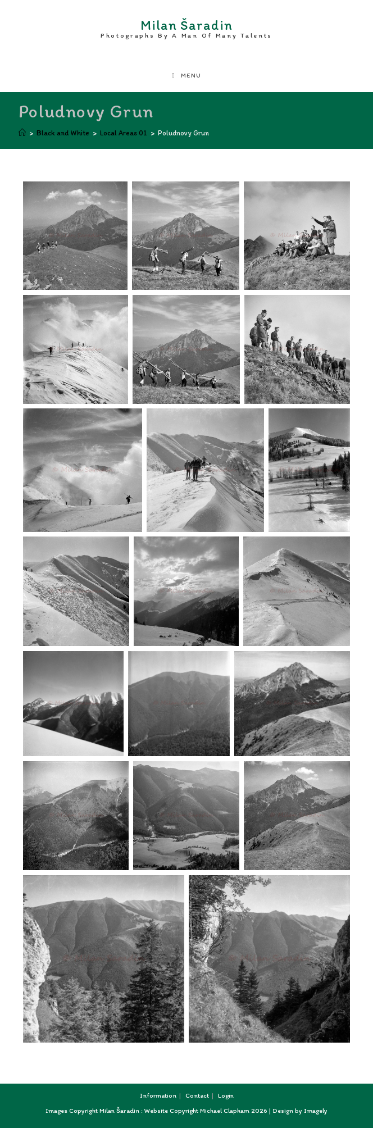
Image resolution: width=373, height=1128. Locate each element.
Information (158, 1095)
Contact (197, 1095)
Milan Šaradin (186, 26)
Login (226, 1095)
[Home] (22, 133)
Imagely (315, 1111)
